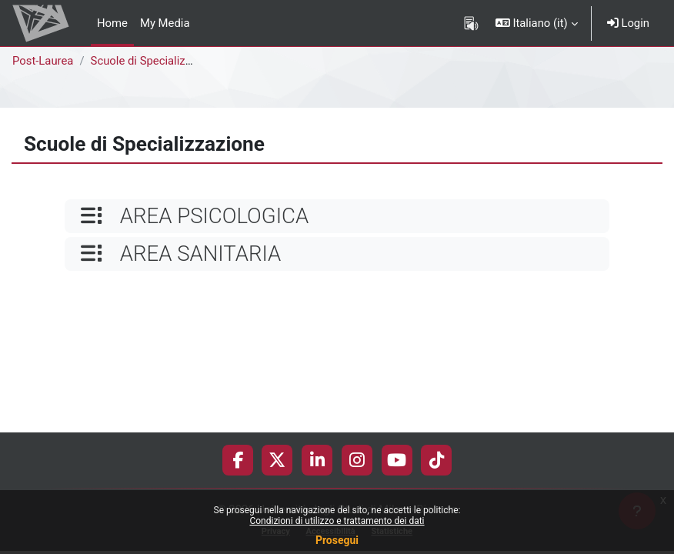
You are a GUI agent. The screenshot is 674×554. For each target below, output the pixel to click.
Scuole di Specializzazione (158, 61)
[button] (536, 23)
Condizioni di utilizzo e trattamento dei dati (336, 521)
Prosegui (337, 540)
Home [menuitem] (112, 23)
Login (628, 23)
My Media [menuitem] (165, 23)
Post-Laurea (42, 61)
